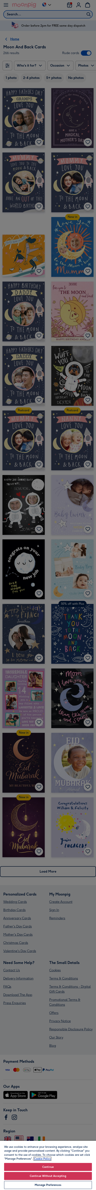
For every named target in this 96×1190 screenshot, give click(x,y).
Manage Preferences (48, 1185)
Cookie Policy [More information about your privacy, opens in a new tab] (42, 1158)
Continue (48, 1166)
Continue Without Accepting (48, 1175)
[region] (48, 1165)
